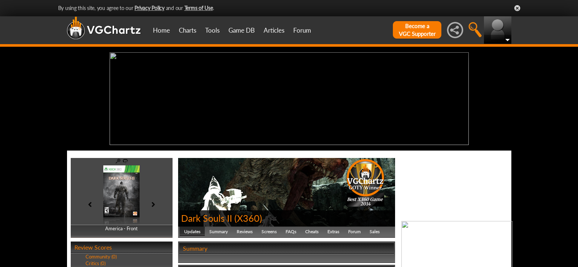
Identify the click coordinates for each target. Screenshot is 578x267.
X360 (248, 218)
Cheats (311, 231)
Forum (302, 30)
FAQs (290, 231)
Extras (333, 231)
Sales (375, 231)
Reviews (245, 231)
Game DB (241, 30)
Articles (274, 30)
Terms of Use (198, 8)
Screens (269, 231)
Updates (192, 231)
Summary (218, 231)
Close (517, 8)
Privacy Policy (149, 8)
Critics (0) (96, 263)
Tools (212, 30)
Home (161, 30)
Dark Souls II (206, 218)
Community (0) (101, 257)
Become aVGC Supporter (417, 30)
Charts (187, 30)
